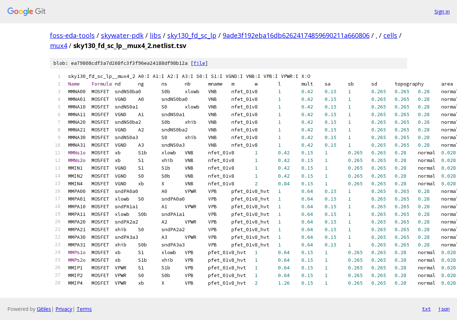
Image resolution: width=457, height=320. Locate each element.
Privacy (63, 308)
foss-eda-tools (72, 35)
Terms (84, 308)
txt (426, 308)
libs (155, 35)
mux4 (58, 45)
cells (390, 35)
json (444, 308)
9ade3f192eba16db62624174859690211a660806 (296, 35)
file (199, 63)
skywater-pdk (122, 35)
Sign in (442, 11)
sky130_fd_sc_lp (191, 35)
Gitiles (44, 308)
